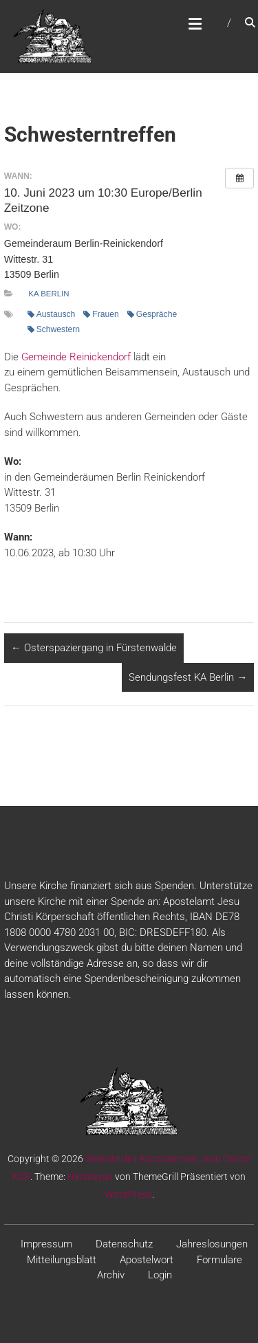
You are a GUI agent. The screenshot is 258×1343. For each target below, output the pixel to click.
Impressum (46, 1244)
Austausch (52, 314)
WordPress (128, 1194)
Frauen (100, 314)
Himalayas (90, 1176)
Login (160, 1275)
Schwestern (54, 329)
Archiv (111, 1275)
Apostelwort (146, 1260)
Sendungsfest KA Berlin (188, 677)
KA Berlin (48, 294)
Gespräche (152, 314)
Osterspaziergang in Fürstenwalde (94, 648)
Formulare (219, 1260)
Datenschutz (124, 1244)
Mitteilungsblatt (61, 1260)
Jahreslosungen (212, 1244)
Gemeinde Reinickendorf (76, 357)
